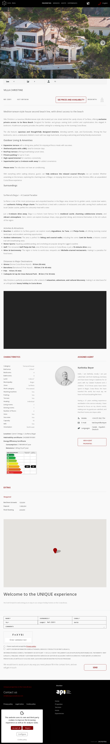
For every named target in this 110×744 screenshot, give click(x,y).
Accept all (16, 728)
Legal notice (19, 704)
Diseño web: (98, 741)
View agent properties (87, 442)
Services (56, 3)
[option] (55, 43)
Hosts (63, 3)
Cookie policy (30, 704)
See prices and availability (71, 99)
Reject (27, 728)
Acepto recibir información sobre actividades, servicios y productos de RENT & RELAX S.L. (55, 654)
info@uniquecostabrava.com (13, 696)
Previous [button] (7, 43)
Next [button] (102, 43)
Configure (22, 734)
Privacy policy (31, 646)
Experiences (72, 3)
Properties (46, 3)
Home (57, 701)
